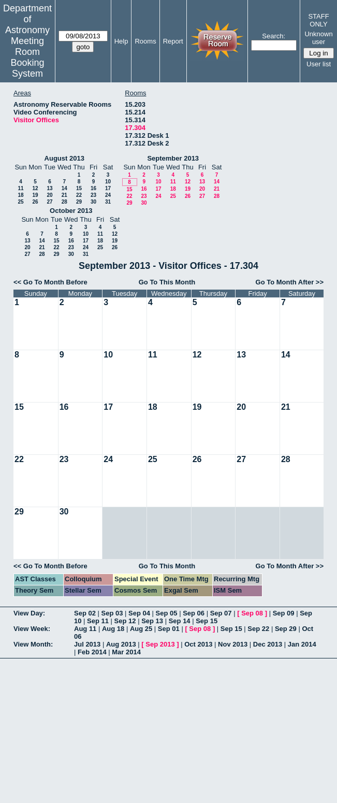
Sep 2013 (159, 644)
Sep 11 (98, 621)
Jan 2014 (302, 644)
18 (20, 195)
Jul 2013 (87, 644)
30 (93, 202)
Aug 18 (113, 629)
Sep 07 (221, 613)
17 (108, 188)
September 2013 (173, 158)
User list (318, 64)
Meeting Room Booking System (27, 57)
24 (108, 195)
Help (121, 41)
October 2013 (71, 210)
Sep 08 (252, 613)
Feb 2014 (92, 652)
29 (79, 202)
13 (49, 188)
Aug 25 (141, 629)
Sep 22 (258, 629)
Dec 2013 (267, 644)
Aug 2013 (121, 644)
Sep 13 (152, 621)
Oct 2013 (198, 644)
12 (35, 188)
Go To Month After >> (290, 282)
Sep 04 (139, 613)
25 (20, 202)
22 (79, 195)
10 (108, 181)
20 (49, 195)
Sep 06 (193, 613)
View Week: (31, 629)
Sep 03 (112, 613)
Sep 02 (85, 613)
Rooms (145, 41)
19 (35, 195)
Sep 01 (169, 629)
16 (93, 188)
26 (35, 202)
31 (108, 202)
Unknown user (318, 38)
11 (20, 188)
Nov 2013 (232, 644)
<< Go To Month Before (50, 282)
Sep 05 (167, 613)
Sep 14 (180, 621)
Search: (273, 36)
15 (79, 188)
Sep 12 (125, 621)
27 (49, 202)
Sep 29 (286, 629)
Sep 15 (206, 621)
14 (64, 188)
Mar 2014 (126, 652)
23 (93, 195)
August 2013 (64, 158)
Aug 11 (85, 629)
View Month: (33, 644)
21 (64, 195)
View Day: (29, 613)
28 (64, 202)
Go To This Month (167, 282)
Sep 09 (284, 613)
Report (173, 41)
